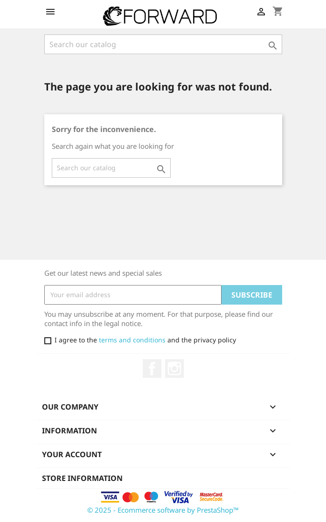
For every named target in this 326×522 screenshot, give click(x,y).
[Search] (163, 44)
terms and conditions (131, 339)
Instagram (174, 368)
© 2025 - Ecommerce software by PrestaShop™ (163, 510)
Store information (82, 478)
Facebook (152, 368)
